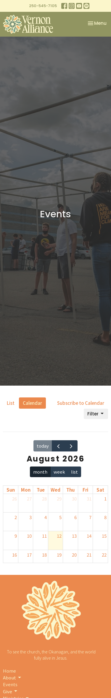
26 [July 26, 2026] (14, 498)
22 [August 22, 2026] (104, 555)
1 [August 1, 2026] (105, 498)
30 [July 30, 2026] (74, 498)
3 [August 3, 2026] (30, 517)
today (43, 446)
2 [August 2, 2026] (16, 517)
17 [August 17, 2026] (29, 555)
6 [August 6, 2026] (75, 517)
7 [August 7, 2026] (90, 517)
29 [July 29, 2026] (59, 498)
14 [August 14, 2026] (89, 536)
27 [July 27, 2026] (29, 498)
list (74, 472)
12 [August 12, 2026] (59, 536)
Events (10, 684)
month (40, 472)
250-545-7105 (43, 6)
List (11, 403)
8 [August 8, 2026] (105, 517)
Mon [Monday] (25, 490)
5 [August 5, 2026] (60, 517)
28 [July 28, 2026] (44, 498)
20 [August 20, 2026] (74, 555)
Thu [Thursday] (70, 490)
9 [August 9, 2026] (16, 536)
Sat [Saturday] (100, 490)
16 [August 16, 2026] (14, 555)
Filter (95, 414)
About (12, 677)
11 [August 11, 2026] (44, 536)
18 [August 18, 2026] (44, 555)
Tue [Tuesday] (41, 490)
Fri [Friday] (85, 490)
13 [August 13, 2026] (74, 536)
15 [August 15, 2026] (104, 536)
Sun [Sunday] (11, 490)
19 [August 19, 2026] (59, 555)
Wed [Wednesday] (55, 490)
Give (10, 691)
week (59, 472)
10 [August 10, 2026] (29, 536)
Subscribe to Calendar (80, 403)
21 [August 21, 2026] (89, 555)
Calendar (32, 403)
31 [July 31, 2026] (89, 498)
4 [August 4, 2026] (45, 517)
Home (9, 671)
